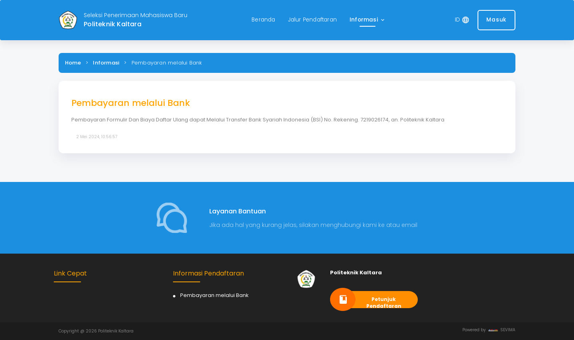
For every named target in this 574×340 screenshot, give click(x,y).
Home (73, 62)
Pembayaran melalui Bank (214, 295)
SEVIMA (501, 330)
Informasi (106, 62)
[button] (368, 20)
